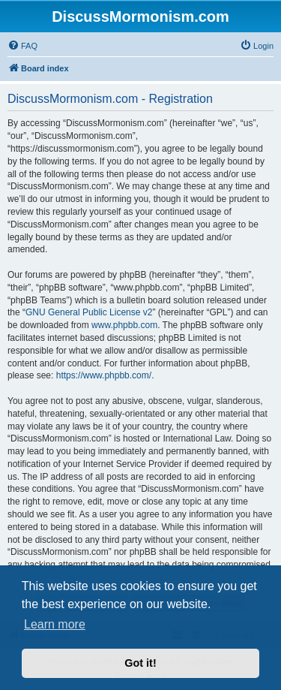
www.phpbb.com (124, 325)
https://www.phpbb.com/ (103, 375)
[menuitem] (22, 46)
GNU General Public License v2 (88, 312)
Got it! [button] (140, 663)
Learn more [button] (54, 624)
